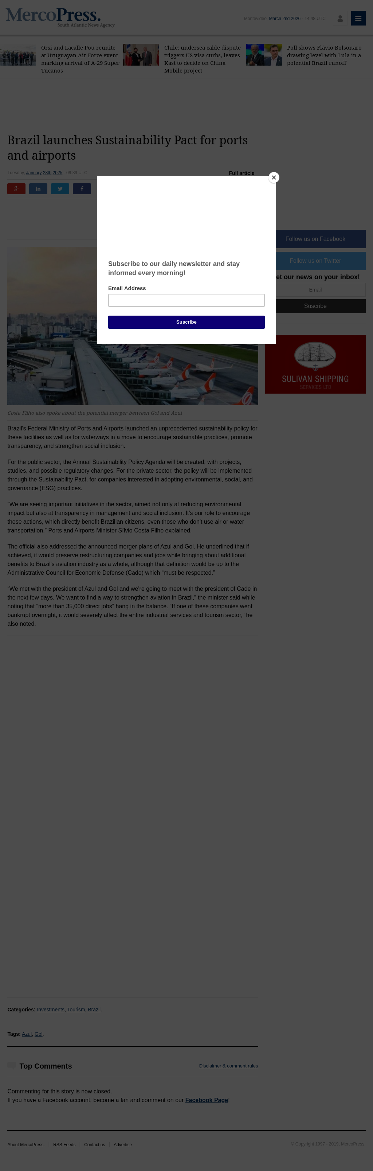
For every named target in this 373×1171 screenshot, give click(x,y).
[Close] (273, 177)
